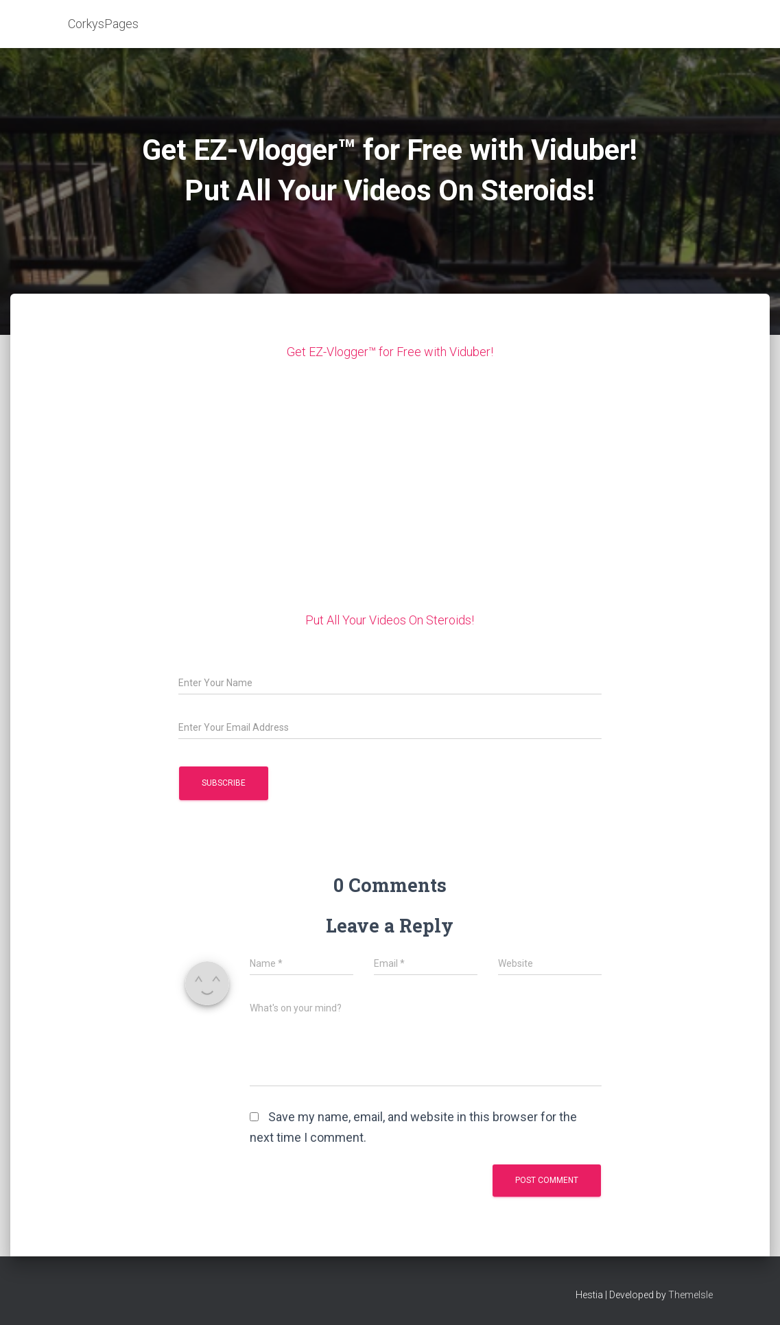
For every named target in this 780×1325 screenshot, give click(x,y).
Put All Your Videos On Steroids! (389, 620)
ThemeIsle (690, 1294)
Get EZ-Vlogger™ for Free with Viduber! (390, 351)
